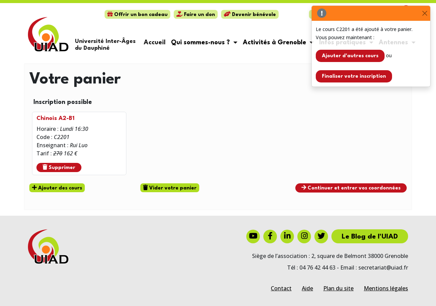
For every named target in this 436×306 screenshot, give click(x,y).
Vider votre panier (170, 188)
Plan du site (338, 288)
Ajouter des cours (57, 188)
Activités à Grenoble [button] (275, 43)
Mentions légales (386, 288)
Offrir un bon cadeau (137, 14)
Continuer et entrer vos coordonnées (351, 188)
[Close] (424, 13)
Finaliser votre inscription (354, 76)
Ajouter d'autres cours (350, 56)
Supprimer (59, 167)
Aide (307, 288)
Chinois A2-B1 (55, 118)
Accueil (155, 43)
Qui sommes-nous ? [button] (201, 43)
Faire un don (195, 14)
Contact (281, 288)
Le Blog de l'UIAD (370, 236)
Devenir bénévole (250, 14)
